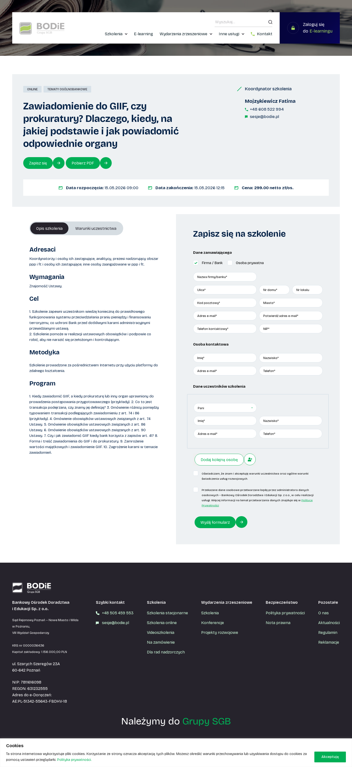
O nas (323, 613)
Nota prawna (278, 622)
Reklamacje (328, 642)
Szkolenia (113, 34)
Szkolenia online (162, 622)
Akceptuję (330, 757)
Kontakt (264, 34)
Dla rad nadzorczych (166, 652)
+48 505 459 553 (117, 613)
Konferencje (212, 622)
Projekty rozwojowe (219, 632)
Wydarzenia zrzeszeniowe (183, 34)
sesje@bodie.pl (264, 116)
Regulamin (327, 632)
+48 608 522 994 (267, 109)
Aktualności (329, 622)
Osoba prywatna (250, 263)
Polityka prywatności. (74, 760)
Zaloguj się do (317, 28)
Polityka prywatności (285, 613)
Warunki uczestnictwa (95, 228)
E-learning (143, 34)
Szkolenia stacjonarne (167, 613)
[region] (176, 752)
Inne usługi (229, 34)
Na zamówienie (161, 642)
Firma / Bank (212, 263)
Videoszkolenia (160, 632)
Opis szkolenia (49, 228)
